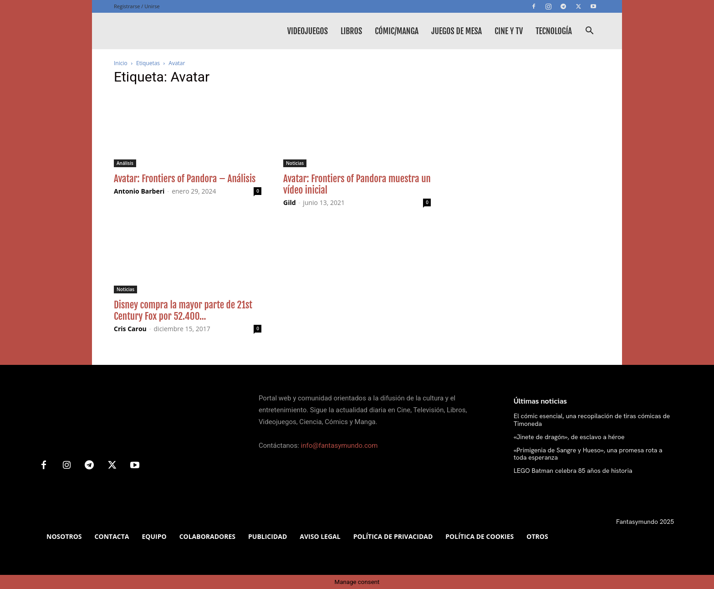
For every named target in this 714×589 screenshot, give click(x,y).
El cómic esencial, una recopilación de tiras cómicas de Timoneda (592, 420)
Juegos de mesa (456, 31)
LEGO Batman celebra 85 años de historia (573, 470)
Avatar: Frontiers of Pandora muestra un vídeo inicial (357, 184)
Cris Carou (130, 328)
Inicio (121, 63)
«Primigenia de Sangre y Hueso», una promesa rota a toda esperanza (588, 454)
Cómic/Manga (396, 31)
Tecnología (554, 31)
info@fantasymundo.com (339, 445)
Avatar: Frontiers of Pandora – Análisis (184, 178)
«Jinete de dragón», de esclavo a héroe (569, 437)
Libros (351, 31)
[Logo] (182, 31)
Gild (289, 202)
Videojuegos (307, 31)
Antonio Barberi (139, 191)
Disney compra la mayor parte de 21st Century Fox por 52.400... (183, 310)
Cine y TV (509, 31)
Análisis (125, 163)
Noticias (295, 163)
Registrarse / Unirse (137, 6)
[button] (589, 31)
